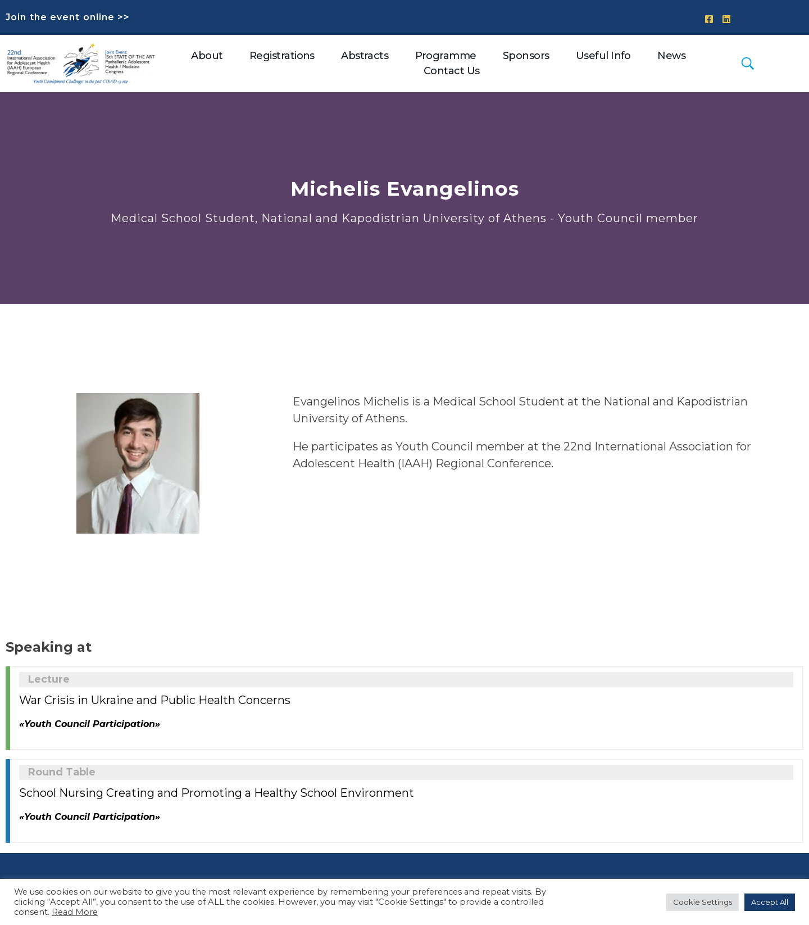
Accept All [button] (769, 901)
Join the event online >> (68, 17)
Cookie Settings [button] (702, 901)
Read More (75, 912)
